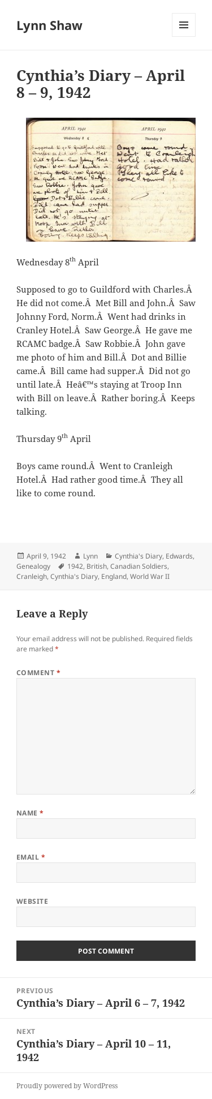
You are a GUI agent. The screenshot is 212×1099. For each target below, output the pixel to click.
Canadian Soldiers (138, 566)
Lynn (90, 556)
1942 (75, 566)
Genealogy (33, 566)
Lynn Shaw (49, 24)
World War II (150, 576)
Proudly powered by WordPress (67, 1086)
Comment (38, 672)
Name (30, 813)
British (96, 566)
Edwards (179, 556)
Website (32, 901)
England (114, 576)
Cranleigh (31, 576)
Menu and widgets (184, 36)
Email (30, 857)
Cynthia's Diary (138, 556)
